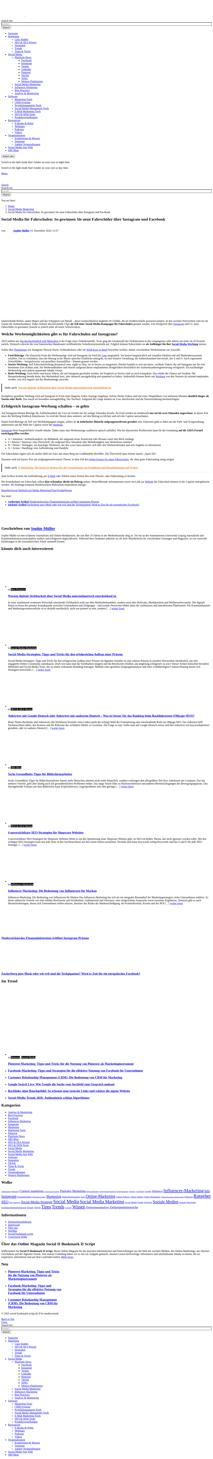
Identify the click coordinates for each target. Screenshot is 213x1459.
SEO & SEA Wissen (25, 42)
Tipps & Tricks (23, 51)
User (104, 355)
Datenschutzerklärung (19, 1221)
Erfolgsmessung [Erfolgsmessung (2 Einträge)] (122, 1191)
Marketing (13, 36)
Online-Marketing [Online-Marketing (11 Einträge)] (100, 1196)
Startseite (13, 33)
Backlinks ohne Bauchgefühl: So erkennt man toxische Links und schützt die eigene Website (69, 1091)
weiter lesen (118, 608)
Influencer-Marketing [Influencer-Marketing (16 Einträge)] (183, 1190)
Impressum (14, 1224)
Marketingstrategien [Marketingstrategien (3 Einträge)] (71, 1197)
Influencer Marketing (26, 87)
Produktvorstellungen (26, 117)
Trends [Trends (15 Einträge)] (58, 1206)
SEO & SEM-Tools (25, 114)
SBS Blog (13, 150)
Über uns (13, 1227)
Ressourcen (14, 120)
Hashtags (58, 424)
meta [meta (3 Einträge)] (83, 1197)
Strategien (20, 45)
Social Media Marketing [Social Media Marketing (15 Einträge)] (102, 1201)
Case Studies (21, 39)
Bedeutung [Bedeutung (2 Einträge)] (15, 1191)
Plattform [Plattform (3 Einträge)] (188, 1197)
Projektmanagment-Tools (28, 105)
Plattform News (23, 57)
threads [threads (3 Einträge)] (30, 1207)
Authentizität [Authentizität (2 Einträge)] (6, 1191)
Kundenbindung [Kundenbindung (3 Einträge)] (24, 1197)
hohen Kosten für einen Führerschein (109, 459)
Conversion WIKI (17, 1236)
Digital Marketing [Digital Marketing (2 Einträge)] (92, 1191)
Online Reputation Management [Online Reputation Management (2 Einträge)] (172, 1197)
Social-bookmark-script (20, 1233)
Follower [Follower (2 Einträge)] (132, 1191)
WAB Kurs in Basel (96, 349)
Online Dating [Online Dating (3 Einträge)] (136, 1197)
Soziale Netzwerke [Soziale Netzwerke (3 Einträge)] (187, 1202)
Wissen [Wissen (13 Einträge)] (78, 1206)
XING (24, 78)
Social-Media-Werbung (185, 344)
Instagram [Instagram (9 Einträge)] (8, 1196)
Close (4, 1322)
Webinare (20, 126)
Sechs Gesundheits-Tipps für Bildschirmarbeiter (40, 774)
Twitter (25, 66)
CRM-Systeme (22, 102)
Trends (18, 48)
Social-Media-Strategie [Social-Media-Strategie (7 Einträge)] (37, 1202)
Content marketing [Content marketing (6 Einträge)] (32, 1191)
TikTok (25, 75)
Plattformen (20, 349)
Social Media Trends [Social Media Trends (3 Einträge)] (134, 1202)
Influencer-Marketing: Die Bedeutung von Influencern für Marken (52, 891)
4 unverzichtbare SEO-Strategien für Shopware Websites (46, 832)
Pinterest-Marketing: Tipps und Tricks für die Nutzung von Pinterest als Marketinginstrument (71, 1064)
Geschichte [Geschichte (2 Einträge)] (140, 1191)
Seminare (20, 141)
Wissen (68, 490)
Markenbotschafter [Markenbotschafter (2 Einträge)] (39, 1197)
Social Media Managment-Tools (32, 108)
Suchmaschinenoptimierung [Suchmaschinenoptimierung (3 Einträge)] (13, 1207)
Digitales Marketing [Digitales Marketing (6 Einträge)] (73, 1191)
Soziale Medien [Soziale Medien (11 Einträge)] (165, 1201)
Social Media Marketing (28, 84)
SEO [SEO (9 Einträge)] (4, 1202)
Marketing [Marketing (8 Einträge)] (53, 1196)
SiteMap (12, 1230)
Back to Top (7, 1319)
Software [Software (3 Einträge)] (148, 1202)
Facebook (26, 60)
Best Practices (22, 90)
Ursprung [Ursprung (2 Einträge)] (68, 1208)
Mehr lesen (67, 1257)
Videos (18, 132)
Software (13, 96)
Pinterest (26, 72)
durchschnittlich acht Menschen (41, 341)
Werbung (160, 376)
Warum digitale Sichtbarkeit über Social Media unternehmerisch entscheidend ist (62, 596)
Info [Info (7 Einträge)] (207, 1191)
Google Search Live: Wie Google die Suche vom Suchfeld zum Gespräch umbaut (61, 1084)
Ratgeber (6, 490)
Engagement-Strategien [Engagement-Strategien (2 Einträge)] (108, 1191)
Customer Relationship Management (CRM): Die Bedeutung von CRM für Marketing (65, 1077)
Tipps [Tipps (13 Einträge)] (46, 1206)
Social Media (15, 54)
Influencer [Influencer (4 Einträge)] (157, 1191)
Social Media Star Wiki (20, 147)
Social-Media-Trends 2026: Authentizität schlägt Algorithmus (49, 1097)
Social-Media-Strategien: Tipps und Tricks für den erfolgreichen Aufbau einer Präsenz (65, 654)
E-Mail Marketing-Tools (28, 111)
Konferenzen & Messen (27, 138)
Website (149, 481)
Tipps (54, 490)
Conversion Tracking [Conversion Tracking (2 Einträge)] (51, 1191)
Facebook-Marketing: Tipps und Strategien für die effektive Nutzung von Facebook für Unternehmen (75, 1070)
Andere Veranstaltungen (27, 144)
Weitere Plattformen (32, 81)
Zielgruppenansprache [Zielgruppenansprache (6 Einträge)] (123, 1207)
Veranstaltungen (16, 135)
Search (6, 27)
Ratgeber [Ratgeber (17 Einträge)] (202, 1196)
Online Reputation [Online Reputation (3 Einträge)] (152, 1197)
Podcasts (19, 129)
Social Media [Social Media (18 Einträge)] (66, 1201)
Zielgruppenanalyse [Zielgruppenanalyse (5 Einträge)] (97, 1207)
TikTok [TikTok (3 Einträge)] (37, 1207)
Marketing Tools (23, 99)
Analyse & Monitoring (27, 93)
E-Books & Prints (24, 123)
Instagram (26, 63)
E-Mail (51, 476)
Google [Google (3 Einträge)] (148, 1191)
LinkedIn (26, 69)
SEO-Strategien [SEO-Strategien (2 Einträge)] (14, 1202)
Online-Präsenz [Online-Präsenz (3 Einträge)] (123, 1197)
